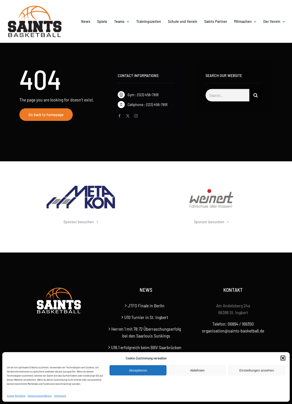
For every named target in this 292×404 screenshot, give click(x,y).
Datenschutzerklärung (40, 395)
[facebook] (119, 116)
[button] (283, 358)
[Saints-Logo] (35, 7)
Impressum (60, 395)
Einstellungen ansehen (256, 370)
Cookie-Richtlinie (16, 395)
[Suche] (255, 96)
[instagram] (136, 116)
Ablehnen (197, 370)
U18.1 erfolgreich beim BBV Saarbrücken (146, 347)
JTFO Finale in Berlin (146, 305)
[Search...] (228, 96)
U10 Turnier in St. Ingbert (146, 317)
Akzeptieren (138, 370)
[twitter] (128, 116)
